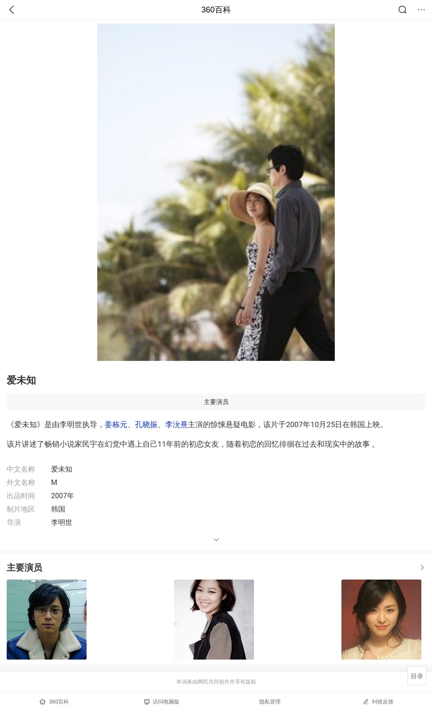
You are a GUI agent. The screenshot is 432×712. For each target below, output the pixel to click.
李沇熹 (176, 424)
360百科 (215, 9)
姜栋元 (116, 424)
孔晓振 (146, 424)
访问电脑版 (161, 702)
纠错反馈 (378, 701)
